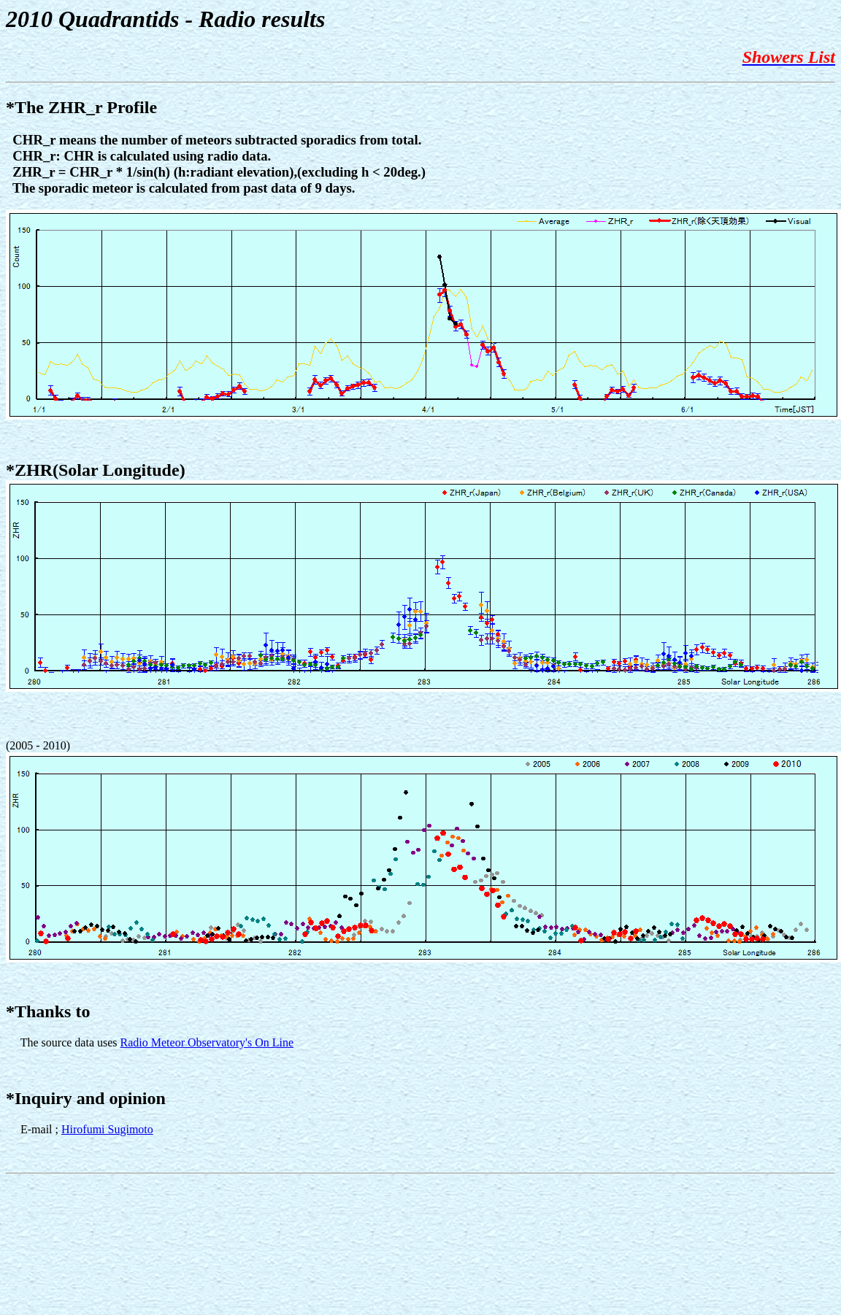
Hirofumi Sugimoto (107, 1129)
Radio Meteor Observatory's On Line (207, 1042)
